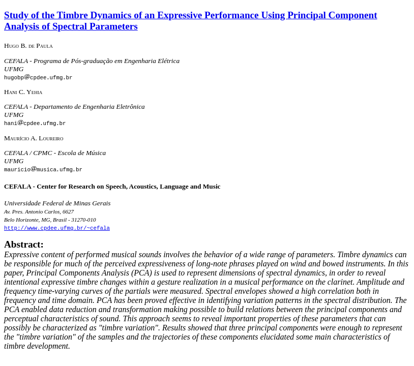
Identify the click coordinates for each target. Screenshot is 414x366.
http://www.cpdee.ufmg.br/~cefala (57, 227)
